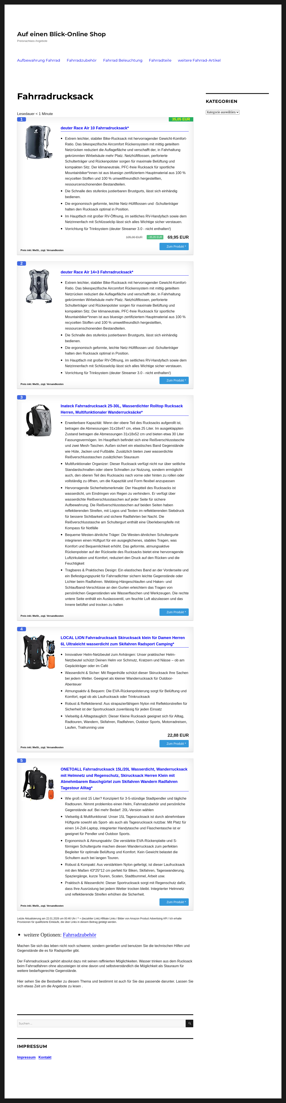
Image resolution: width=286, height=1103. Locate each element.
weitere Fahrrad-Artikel (199, 60)
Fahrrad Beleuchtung (123, 60)
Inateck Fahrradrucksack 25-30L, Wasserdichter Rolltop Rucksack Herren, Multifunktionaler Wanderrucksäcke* (122, 409)
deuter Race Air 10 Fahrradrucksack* (95, 128)
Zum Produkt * (176, 246)
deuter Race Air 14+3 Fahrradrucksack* (97, 272)
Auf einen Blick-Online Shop (61, 34)
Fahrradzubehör (82, 60)
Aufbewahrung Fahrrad (38, 60)
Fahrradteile (160, 60)
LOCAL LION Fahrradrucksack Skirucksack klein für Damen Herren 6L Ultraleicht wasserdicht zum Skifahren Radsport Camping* (123, 641)
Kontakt (45, 1057)
